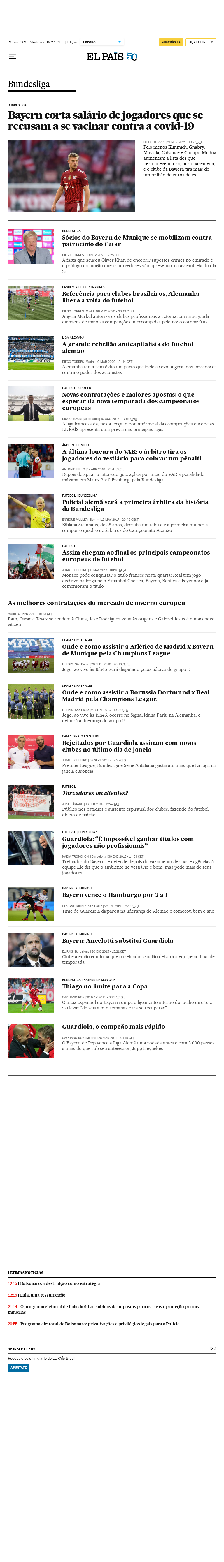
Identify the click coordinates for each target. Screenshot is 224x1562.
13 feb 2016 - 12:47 (102, 804)
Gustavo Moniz (74, 906)
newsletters (21, 1349)
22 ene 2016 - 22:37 (121, 906)
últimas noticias (25, 1273)
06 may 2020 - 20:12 (115, 311)
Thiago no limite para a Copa (105, 987)
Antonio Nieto (73, 469)
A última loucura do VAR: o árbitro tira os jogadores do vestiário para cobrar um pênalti (131, 455)
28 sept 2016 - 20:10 (110, 664)
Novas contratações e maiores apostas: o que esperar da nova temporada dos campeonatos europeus (131, 401)
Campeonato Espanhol (81, 736)
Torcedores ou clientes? (95, 794)
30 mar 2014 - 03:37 (105, 997)
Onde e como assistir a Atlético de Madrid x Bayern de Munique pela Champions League (138, 650)
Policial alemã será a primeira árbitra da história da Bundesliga (135, 506)
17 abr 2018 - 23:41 (105, 469)
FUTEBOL (69, 546)
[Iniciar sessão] (200, 42)
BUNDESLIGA (17, 105)
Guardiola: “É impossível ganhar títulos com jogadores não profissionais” (128, 843)
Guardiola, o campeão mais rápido (113, 1027)
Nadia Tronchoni (76, 857)
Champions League (77, 640)
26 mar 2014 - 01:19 (116, 1038)
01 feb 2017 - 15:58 (35, 614)
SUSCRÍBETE (171, 42)
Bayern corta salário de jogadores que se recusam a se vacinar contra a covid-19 (105, 120)
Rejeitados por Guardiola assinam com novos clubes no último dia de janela (129, 746)
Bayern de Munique (78, 888)
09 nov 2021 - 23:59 (104, 255)
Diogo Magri (72, 419)
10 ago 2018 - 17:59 (119, 419)
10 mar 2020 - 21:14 (114, 362)
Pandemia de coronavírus (83, 287)
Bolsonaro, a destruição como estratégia (60, 1283)
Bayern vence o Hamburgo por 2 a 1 (114, 895)
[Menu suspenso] (12, 56)
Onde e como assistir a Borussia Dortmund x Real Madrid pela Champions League (136, 696)
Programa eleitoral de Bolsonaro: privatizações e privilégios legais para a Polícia (100, 1324)
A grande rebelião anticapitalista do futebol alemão (127, 348)
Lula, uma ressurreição (43, 1295)
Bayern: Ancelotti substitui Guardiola (118, 941)
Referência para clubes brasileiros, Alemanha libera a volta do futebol (131, 297)
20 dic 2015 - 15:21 (109, 952)
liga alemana (73, 338)
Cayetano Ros (73, 997)
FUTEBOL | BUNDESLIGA (80, 495)
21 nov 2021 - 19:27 (184, 142)
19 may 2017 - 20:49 (120, 520)
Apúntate (18, 1368)
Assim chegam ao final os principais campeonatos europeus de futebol (136, 556)
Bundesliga (29, 84)
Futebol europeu (76, 388)
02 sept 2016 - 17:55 (109, 760)
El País (67, 664)
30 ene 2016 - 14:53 (126, 857)
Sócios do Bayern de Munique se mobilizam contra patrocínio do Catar (137, 241)
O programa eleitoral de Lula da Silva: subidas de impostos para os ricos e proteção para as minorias (103, 1309)
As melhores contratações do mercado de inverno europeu (96, 603)
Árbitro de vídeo (76, 445)
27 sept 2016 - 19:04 (110, 710)
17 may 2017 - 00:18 (108, 570)
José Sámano (72, 804)
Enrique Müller (75, 520)
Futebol (69, 787)
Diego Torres (154, 142)
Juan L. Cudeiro (75, 570)
